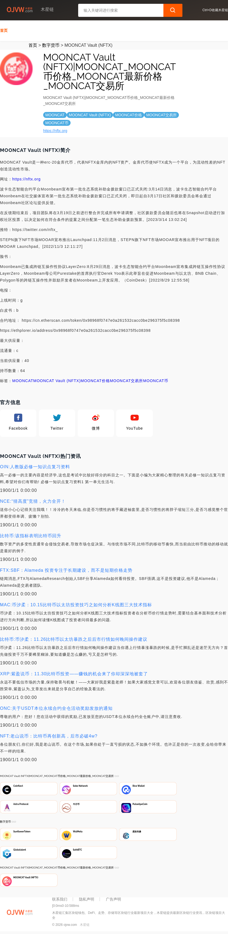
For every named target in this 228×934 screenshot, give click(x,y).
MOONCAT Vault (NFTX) (57, 380)
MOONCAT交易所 (126, 380)
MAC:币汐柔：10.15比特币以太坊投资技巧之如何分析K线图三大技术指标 (76, 604)
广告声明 (113, 901)
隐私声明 (86, 901)
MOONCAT (22, 380)
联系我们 (59, 901)
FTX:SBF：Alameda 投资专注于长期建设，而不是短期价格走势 (66, 569)
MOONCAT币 (155, 380)
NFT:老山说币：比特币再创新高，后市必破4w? (48, 735)
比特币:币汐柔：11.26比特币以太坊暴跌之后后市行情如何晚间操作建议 (73, 638)
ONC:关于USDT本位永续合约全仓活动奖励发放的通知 (56, 707)
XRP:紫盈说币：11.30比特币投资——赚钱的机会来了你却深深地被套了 (74, 673)
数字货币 (50, 44)
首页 (4, 30)
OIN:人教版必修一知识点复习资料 (35, 466)
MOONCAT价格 (95, 380)
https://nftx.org (55, 130)
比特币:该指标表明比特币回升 (30, 535)
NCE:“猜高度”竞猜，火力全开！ (33, 500)
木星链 (85, 926)
